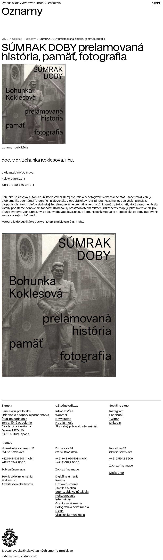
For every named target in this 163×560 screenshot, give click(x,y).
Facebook (116, 415)
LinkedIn (115, 423)
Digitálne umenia (66, 476)
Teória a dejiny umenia (17, 476)
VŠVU (5, 39)
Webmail (61, 415)
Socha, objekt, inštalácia (72, 492)
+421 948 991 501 (66, 458)
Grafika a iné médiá (68, 503)
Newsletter (63, 419)
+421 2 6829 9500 (67, 462)
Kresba (60, 480)
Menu (156, 3)
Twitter (114, 419)
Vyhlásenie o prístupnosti (19, 556)
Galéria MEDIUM (13, 430)
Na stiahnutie (64, 423)
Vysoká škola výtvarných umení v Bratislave (31, 3)
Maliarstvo (9, 480)
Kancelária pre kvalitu (16, 411)
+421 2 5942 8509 (121, 458)
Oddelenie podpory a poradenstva (25, 415)
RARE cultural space (15, 434)
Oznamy (31, 39)
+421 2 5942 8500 (13, 462)
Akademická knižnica (16, 426)
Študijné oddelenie (14, 419)
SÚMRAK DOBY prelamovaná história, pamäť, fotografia (72, 39)
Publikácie (21, 147)
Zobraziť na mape (13, 469)
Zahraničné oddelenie (17, 423)
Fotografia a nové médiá (72, 507)
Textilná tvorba (65, 488)
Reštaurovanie (65, 496)
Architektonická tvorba (17, 484)
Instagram (116, 411)
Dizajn (59, 511)
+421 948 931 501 (13, 458)
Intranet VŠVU (64, 411)
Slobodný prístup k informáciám (77, 426)
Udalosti (17, 39)
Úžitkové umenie (66, 484)
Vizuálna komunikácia (70, 515)
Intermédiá (63, 499)
